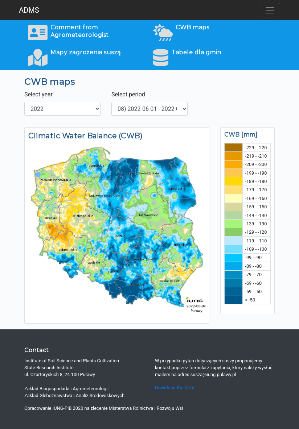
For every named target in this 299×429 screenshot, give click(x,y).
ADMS (29, 10)
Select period (128, 94)
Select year (38, 94)
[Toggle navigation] (270, 10)
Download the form (174, 387)
